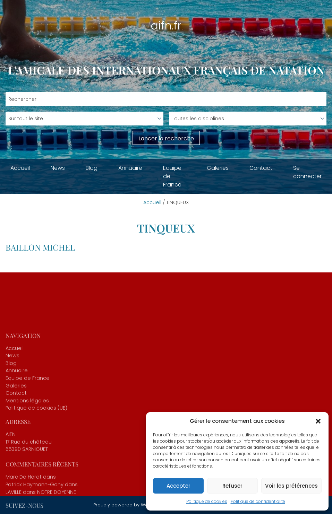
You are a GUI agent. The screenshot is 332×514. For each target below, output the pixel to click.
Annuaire (130, 168)
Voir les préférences (291, 485)
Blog (91, 168)
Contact (260, 168)
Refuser (232, 485)
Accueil (20, 168)
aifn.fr (166, 25)
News (58, 168)
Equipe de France (172, 176)
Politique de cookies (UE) (36, 472)
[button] (318, 421)
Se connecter (307, 172)
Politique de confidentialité (258, 501)
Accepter (178, 485)
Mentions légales (27, 464)
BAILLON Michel (40, 247)
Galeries (218, 168)
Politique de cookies (206, 501)
